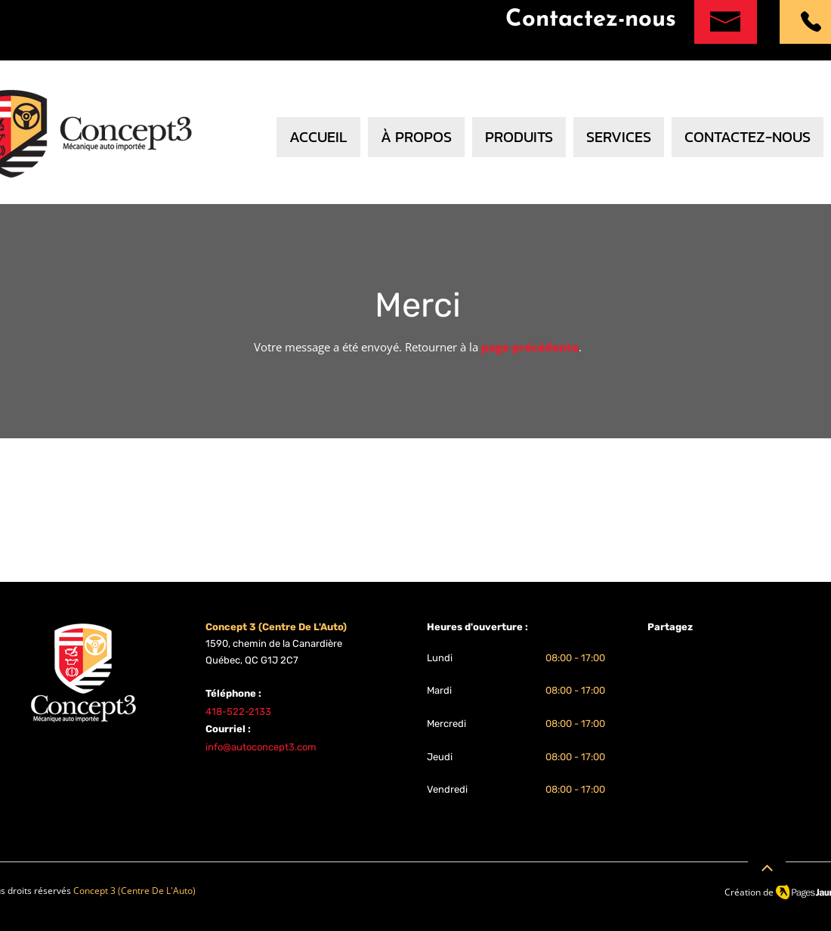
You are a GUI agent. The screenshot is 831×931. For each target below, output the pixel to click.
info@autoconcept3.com (261, 747)
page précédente (530, 346)
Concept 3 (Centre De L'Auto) (134, 890)
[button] (618, 137)
